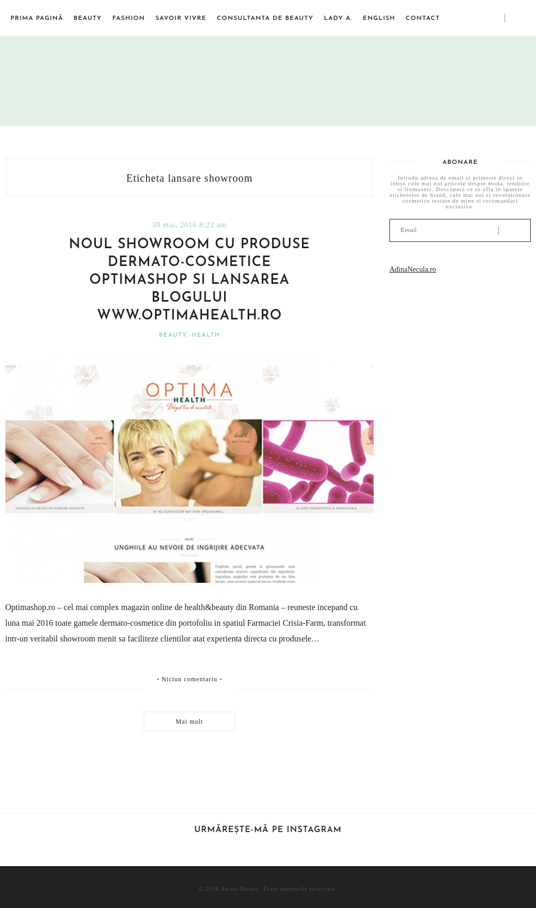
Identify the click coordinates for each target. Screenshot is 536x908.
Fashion (129, 18)
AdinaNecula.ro (412, 269)
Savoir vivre (180, 18)
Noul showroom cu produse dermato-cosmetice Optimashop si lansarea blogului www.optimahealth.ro (189, 280)
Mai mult (189, 721)
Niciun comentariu (190, 679)
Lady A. (338, 18)
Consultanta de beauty (265, 18)
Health (206, 335)
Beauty (88, 18)
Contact (423, 18)
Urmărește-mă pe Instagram (268, 830)
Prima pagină (36, 18)
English (379, 18)
